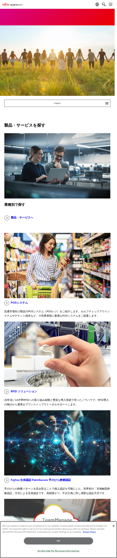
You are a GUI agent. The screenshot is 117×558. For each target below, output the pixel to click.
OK (58, 541)
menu (82, 103)
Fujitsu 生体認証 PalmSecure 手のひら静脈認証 (37, 480)
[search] (104, 4)
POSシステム (16, 303)
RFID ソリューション (20, 391)
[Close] (113, 525)
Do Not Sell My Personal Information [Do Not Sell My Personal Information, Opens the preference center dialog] (58, 551)
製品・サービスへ (18, 217)
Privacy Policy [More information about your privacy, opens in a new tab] (89, 532)
